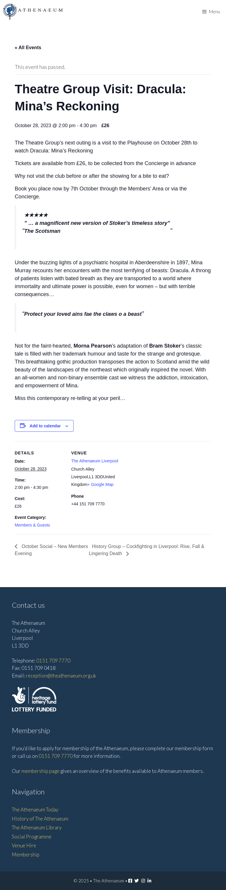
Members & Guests (32, 525)
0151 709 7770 (53, 660)
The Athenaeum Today (35, 809)
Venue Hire (24, 845)
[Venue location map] (159, 482)
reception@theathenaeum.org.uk (61, 676)
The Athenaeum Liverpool (94, 461)
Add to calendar (45, 426)
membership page (40, 771)
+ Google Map (100, 484)
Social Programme (31, 836)
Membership (25, 854)
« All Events (28, 47)
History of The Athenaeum (40, 819)
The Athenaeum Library (37, 827)
